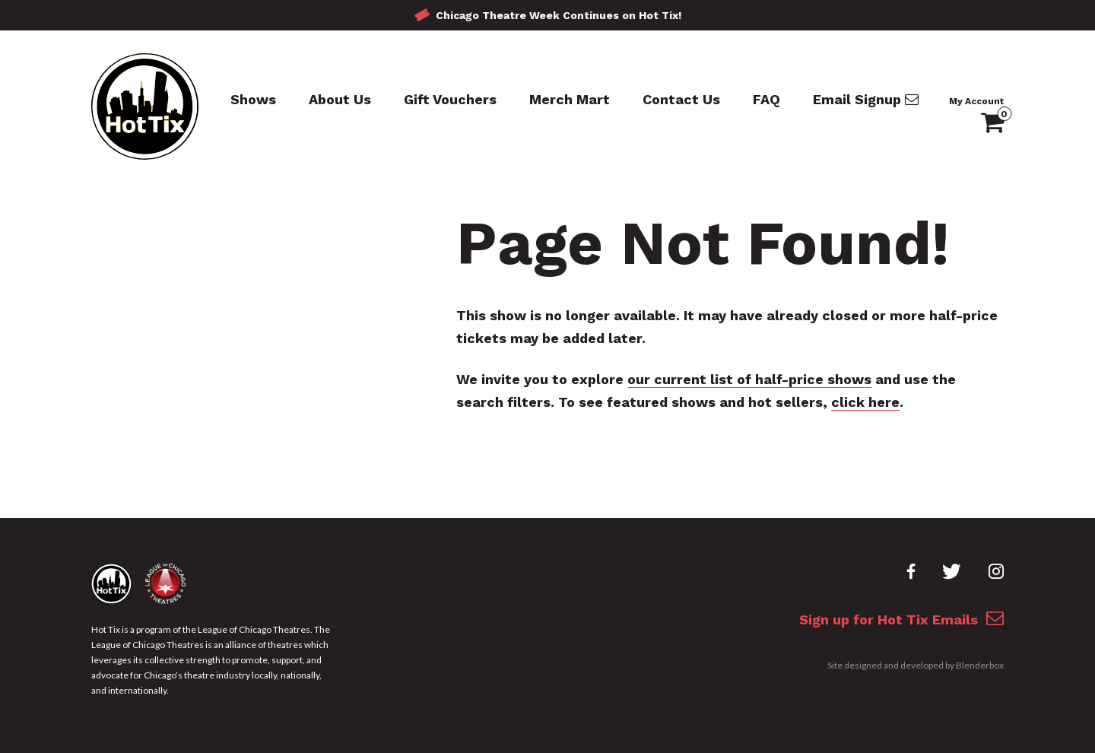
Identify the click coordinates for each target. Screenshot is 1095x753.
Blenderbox (980, 665)
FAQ (766, 99)
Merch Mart (569, 99)
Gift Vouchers (450, 99)
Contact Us (681, 99)
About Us (340, 99)
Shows (253, 99)
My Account (976, 101)
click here (865, 402)
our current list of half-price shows (749, 379)
